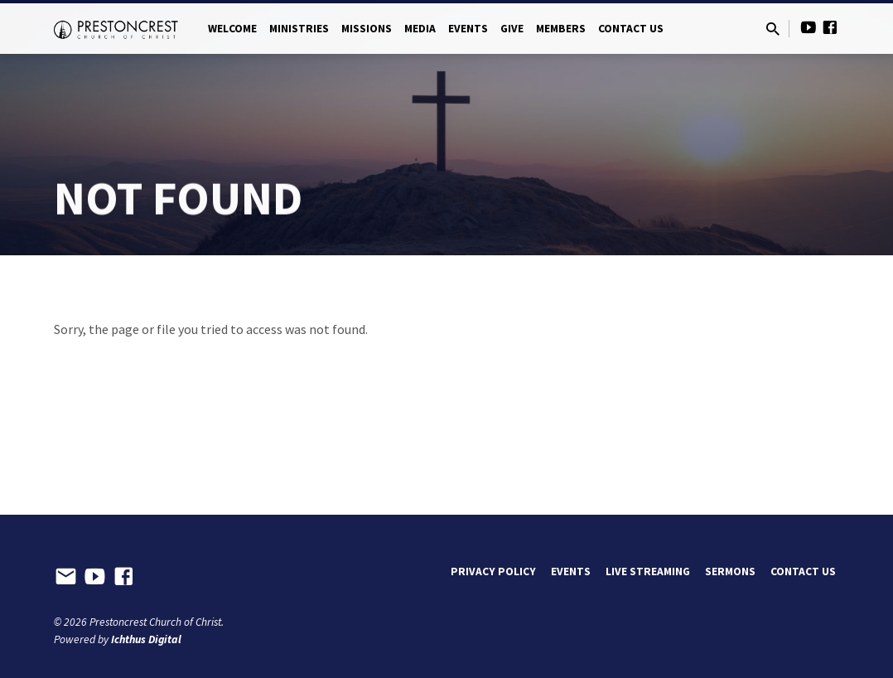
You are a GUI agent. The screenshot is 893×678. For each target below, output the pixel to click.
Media (420, 29)
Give (512, 29)
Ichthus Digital (146, 639)
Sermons (730, 571)
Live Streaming (648, 571)
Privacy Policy (493, 571)
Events (468, 29)
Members (561, 29)
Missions (366, 29)
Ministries (299, 29)
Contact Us (631, 29)
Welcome (232, 29)
